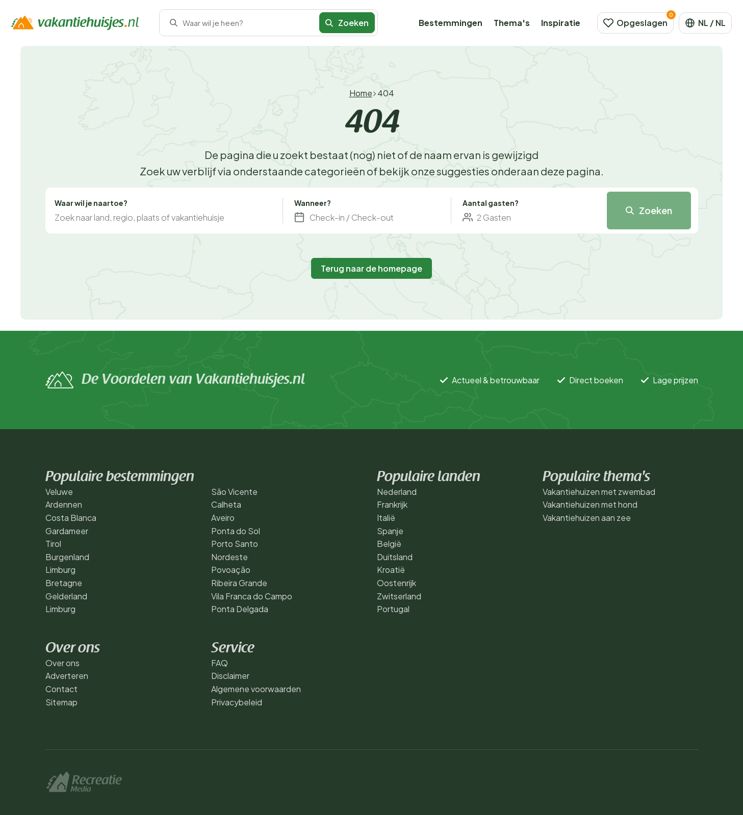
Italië (386, 517)
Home (360, 93)
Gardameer (66, 530)
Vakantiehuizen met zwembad (599, 491)
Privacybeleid (236, 702)
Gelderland (66, 596)
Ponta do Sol (235, 530)
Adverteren (66, 675)
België (389, 543)
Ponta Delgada (239, 608)
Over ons (62, 663)
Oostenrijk (396, 582)
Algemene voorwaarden (256, 688)
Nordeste (229, 556)
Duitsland (395, 556)
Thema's (512, 22)
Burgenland (67, 556)
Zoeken (347, 22)
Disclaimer (230, 675)
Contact (61, 688)
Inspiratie (560, 22)
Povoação (230, 569)
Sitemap (61, 702)
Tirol (53, 543)
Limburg (60, 569)
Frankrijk (392, 504)
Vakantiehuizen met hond (590, 504)
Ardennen (63, 504)
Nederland (397, 491)
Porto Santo (234, 543)
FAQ (219, 663)
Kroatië (391, 569)
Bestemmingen (450, 22)
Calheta (226, 504)
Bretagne (63, 582)
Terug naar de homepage (371, 268)
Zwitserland (399, 596)
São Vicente (234, 491)
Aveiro (223, 517)
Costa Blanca (70, 517)
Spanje (390, 530)
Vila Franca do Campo (251, 596)
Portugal (393, 608)
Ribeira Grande (239, 582)
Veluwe (59, 491)
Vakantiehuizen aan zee (587, 517)
